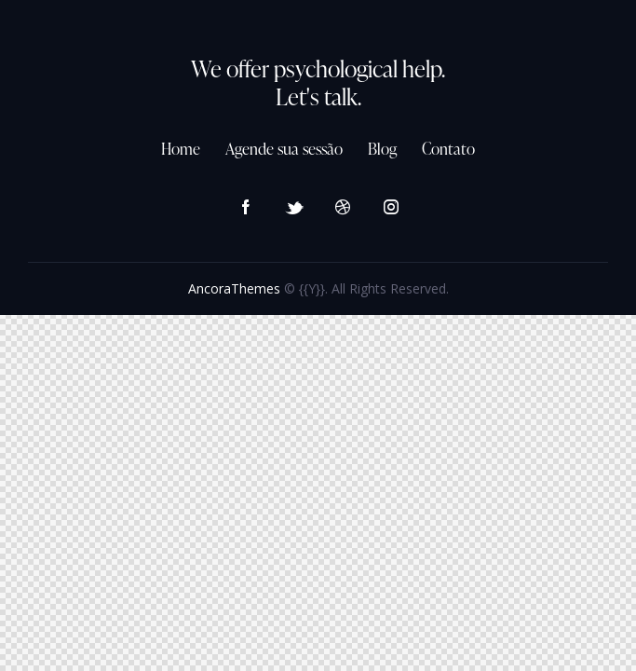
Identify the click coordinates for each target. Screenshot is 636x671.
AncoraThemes (234, 288)
